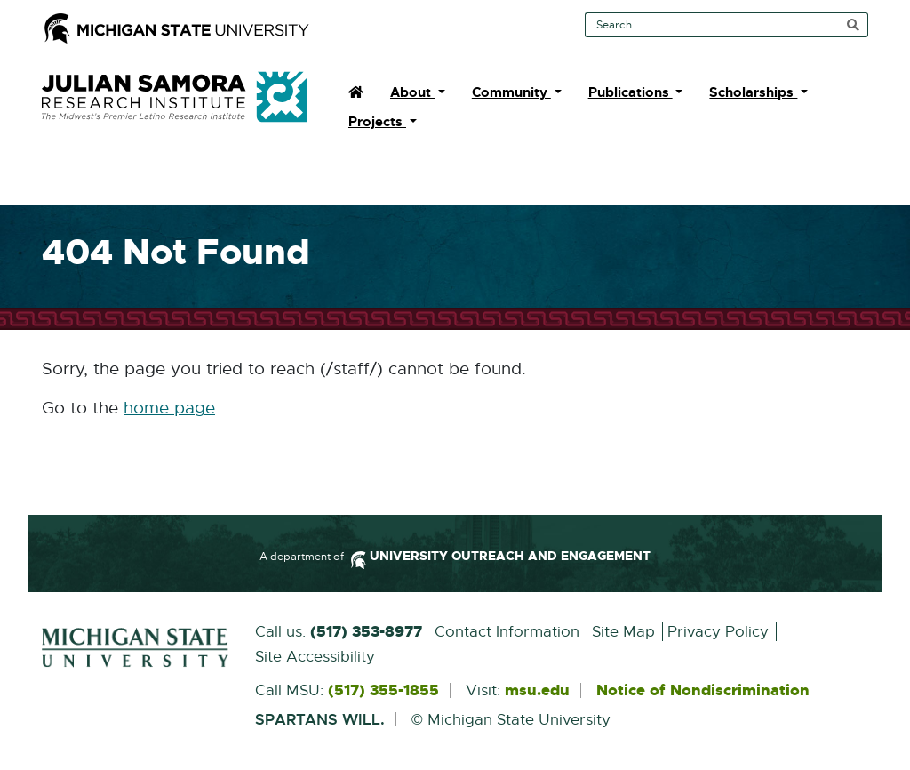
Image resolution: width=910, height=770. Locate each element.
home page (169, 408)
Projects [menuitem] (377, 122)
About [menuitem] (412, 92)
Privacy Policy (718, 631)
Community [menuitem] (511, 92)
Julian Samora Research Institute (174, 96)
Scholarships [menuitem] (753, 92)
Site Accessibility (315, 656)
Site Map (623, 631)
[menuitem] (355, 92)
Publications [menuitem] (630, 92)
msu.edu (537, 691)
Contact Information (507, 631)
